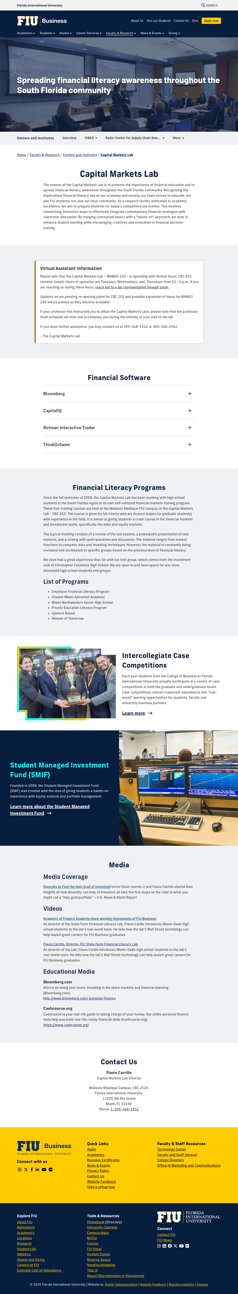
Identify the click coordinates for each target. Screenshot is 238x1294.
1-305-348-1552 (125, 1109)
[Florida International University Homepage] (39, 5)
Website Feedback (101, 1181)
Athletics (24, 1254)
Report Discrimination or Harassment (115, 1276)
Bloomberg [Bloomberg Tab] (54, 393)
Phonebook (95, 1222)
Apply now (211, 21)
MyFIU (92, 1238)
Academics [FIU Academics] (25, 1233)
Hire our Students (159, 21)
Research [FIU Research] (24, 1243)
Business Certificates (103, 1160)
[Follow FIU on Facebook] (170, 1246)
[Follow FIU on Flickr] (188, 1246)
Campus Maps (98, 1233)
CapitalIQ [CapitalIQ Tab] (52, 410)
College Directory (170, 1160)
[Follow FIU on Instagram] (160, 1246)
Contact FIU (166, 1235)
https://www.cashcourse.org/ (66, 1025)
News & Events (98, 1165)
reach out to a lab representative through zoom (131, 287)
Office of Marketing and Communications (189, 1165)
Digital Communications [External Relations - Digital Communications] (121, 1284)
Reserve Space (98, 1260)
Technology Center (171, 1149)
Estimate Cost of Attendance (39, 1270)
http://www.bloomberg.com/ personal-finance (79, 998)
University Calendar (102, 1227)
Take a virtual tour (101, 1187)
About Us (137, 21)
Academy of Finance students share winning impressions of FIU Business (99, 918)
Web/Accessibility (181, 1284)
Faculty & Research (45, 155)
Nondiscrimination (101, 1265)
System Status (98, 1254)
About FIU (24, 1222)
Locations (24, 1238)
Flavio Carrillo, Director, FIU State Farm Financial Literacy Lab (90, 944)
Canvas (92, 1243)
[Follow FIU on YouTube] (182, 1246)
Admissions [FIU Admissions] (26, 1227)
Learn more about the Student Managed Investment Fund (50, 810)
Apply (91, 1149)
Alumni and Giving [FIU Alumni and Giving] (31, 1260)
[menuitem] (26, 33)
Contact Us (181, 21)
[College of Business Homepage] (42, 21)
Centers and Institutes (35, 139)
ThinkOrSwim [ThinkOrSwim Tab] (56, 444)
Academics (95, 1155)
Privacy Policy (98, 1171)
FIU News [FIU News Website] (164, 1240)
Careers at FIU (28, 1265)
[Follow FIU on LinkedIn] (165, 1246)
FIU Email (94, 1249)
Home (21, 155)
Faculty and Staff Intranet (177, 1155)
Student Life (26, 1249)
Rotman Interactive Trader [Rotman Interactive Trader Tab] (69, 427)
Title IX (92, 1270)
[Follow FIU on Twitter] (176, 1246)
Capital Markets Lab (117, 155)
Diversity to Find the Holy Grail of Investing (76, 887)
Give (195, 21)
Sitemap (202, 1284)
